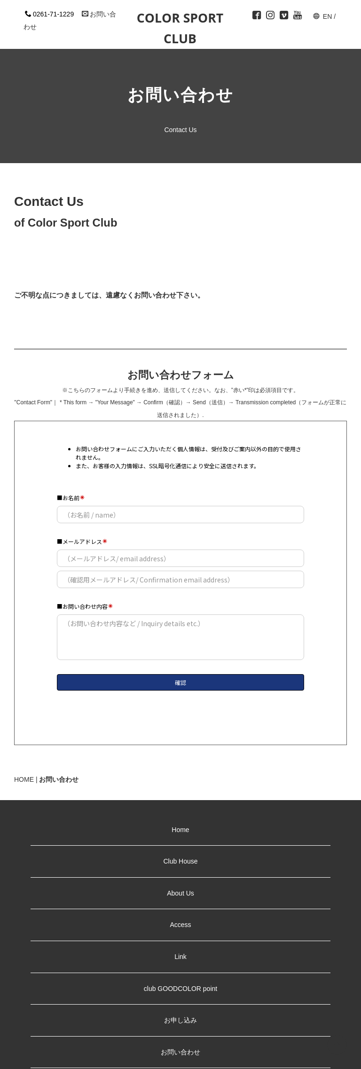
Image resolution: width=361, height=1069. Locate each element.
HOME (24, 779)
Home (180, 829)
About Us (180, 893)
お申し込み (180, 1020)
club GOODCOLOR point (180, 988)
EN (327, 16)
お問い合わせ (180, 1052)
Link (183, 956)
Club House (180, 861)
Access (180, 924)
